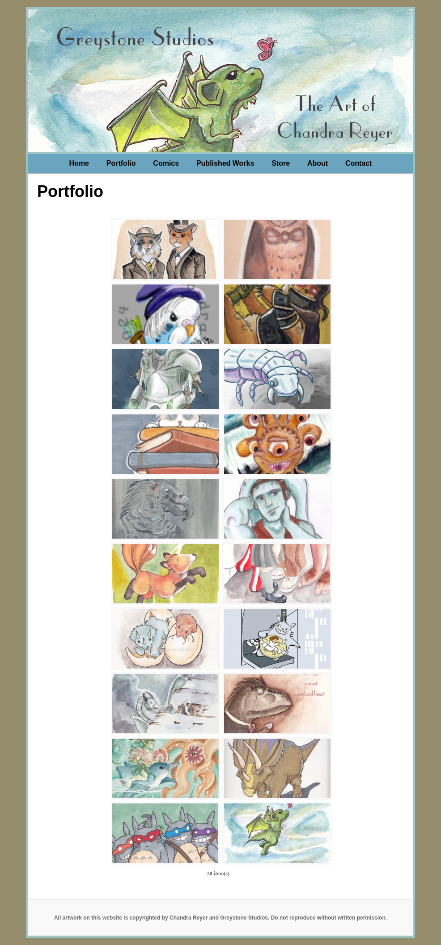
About (317, 163)
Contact (358, 163)
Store (280, 163)
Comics (166, 163)
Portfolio (121, 163)
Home (79, 163)
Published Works (225, 163)
